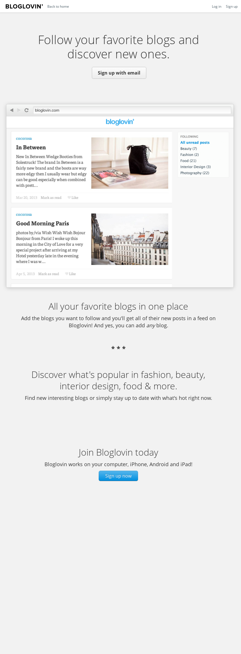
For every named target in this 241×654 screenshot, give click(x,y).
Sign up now (118, 476)
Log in (216, 6)
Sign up (232, 6)
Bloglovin (24, 7)
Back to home (58, 6)
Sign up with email (119, 73)
